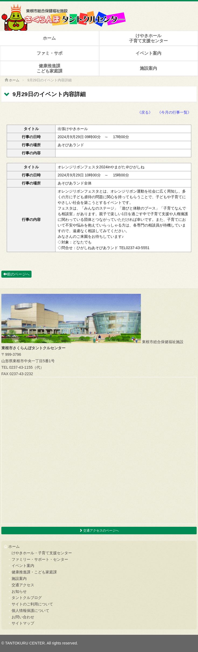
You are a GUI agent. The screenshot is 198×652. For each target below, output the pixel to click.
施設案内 (148, 68)
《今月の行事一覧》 (174, 112)
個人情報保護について (30, 610)
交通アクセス (23, 585)
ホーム (49, 38)
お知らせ (19, 591)
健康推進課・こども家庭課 (34, 572)
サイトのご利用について (32, 604)
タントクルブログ (27, 597)
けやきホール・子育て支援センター (42, 553)
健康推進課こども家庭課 (49, 68)
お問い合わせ (23, 617)
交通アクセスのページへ (99, 530)
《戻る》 (144, 112)
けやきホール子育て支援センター (148, 38)
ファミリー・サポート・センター (40, 559)
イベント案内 (148, 53)
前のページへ (16, 274)
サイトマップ (23, 623)
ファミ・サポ (49, 53)
